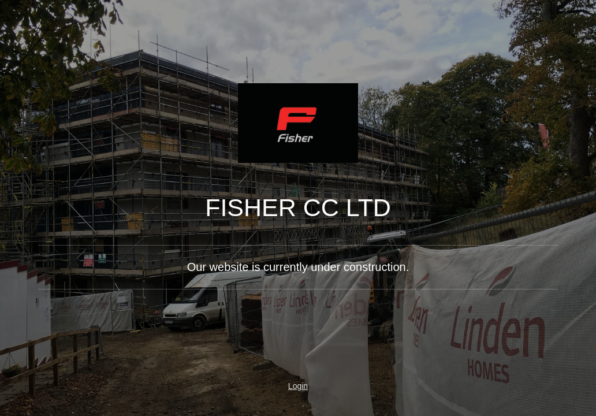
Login (298, 386)
